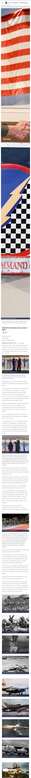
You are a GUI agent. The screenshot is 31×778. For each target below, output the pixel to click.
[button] (2, 3)
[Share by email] (6, 332)
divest (8, 377)
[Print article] (3, 332)
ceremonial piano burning (18, 480)
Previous (2, 162)
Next (28, 162)
